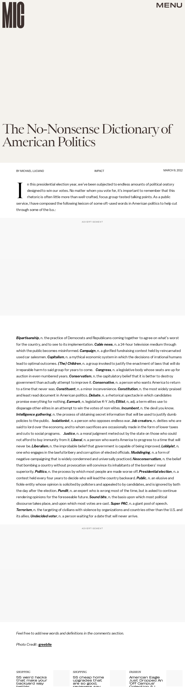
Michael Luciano (32, 171)
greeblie (45, 644)
